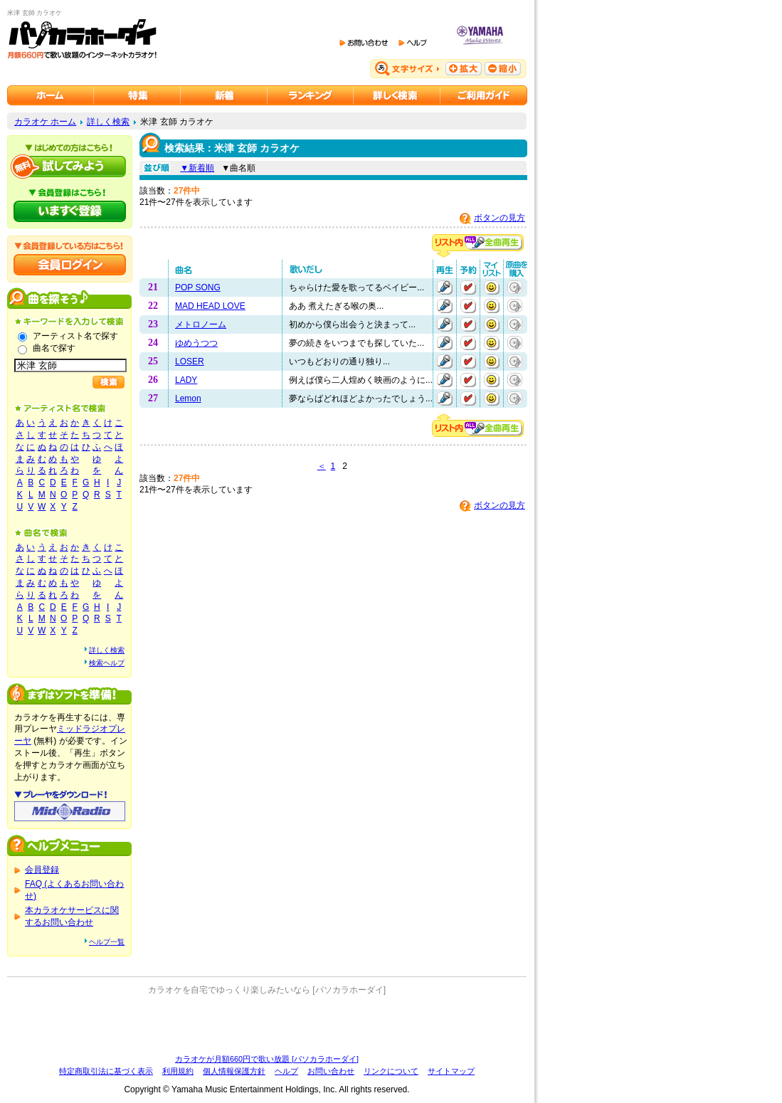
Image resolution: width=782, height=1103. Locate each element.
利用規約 (178, 1071)
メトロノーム (200, 324)
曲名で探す (54, 348)
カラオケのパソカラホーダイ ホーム (50, 95)
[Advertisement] (266, 1024)
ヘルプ (286, 1071)
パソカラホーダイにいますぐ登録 (70, 211)
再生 (445, 287)
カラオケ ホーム (45, 122)
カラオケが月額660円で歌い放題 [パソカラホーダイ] (267, 1059)
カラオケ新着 (224, 95)
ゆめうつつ (196, 343)
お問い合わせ (330, 1071)
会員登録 (42, 870)
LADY (186, 380)
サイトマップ (451, 1071)
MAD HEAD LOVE (210, 306)
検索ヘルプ (107, 663)
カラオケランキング (311, 95)
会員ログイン (70, 264)
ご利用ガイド (483, 95)
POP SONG (198, 287)
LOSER (189, 361)
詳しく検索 (108, 122)
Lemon (188, 398)
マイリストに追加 (492, 287)
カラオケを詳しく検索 (397, 95)
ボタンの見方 (499, 218)
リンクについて (391, 1071)
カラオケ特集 (137, 95)
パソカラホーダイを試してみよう (70, 166)
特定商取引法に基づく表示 (106, 1071)
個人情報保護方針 (234, 1071)
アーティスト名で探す (75, 336)
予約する (468, 287)
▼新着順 (197, 168)
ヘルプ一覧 (107, 942)
